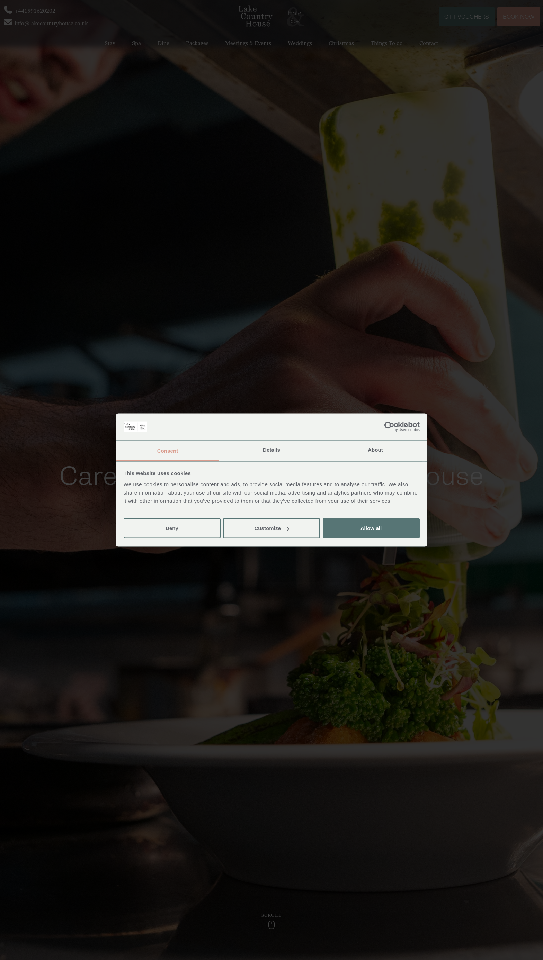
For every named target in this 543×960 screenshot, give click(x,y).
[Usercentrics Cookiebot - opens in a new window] (389, 427)
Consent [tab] (167, 450)
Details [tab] (271, 449)
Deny (172, 528)
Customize (271, 528)
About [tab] (375, 449)
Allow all (371, 528)
